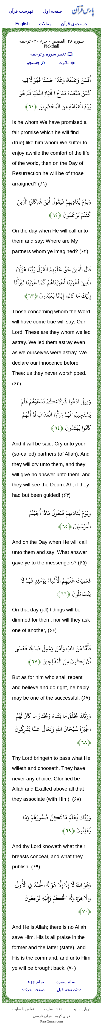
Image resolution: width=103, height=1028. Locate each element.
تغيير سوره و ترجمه (51, 54)
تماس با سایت (23, 1009)
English (22, 23)
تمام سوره (65, 981)
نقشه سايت (53, 1009)
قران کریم (62, 1016)
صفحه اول (52, 11)
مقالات (45, 23)
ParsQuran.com (51, 1021)
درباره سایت (81, 1009)
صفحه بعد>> (33, 989)
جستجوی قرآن (74, 23)
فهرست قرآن (21, 11)
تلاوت (67, 62)
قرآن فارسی (42, 1016)
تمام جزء (36, 981)
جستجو (36, 62)
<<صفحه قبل (69, 989)
